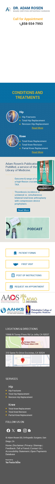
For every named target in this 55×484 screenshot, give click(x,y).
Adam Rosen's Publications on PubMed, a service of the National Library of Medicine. (27, 167)
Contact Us (36, 448)
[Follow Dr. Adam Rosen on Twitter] (13, 430)
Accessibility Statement (17, 451)
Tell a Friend (23, 448)
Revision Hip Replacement (21, 397)
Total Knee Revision (32, 144)
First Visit (27, 264)
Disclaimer (18, 445)
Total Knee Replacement (34, 141)
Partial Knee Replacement (20, 415)
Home (9, 445)
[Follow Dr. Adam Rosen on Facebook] (8, 430)
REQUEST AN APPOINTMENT (29, 286)
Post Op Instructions (29, 275)
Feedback (10, 448)
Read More (37, 128)
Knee (22, 136)
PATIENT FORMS (27, 252)
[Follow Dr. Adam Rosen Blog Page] (29, 430)
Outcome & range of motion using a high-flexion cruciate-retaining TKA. (32, 181)
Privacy (28, 445)
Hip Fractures (29, 116)
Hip (21, 112)
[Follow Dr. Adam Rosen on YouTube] (19, 430)
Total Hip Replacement (33, 120)
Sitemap (38, 445)
